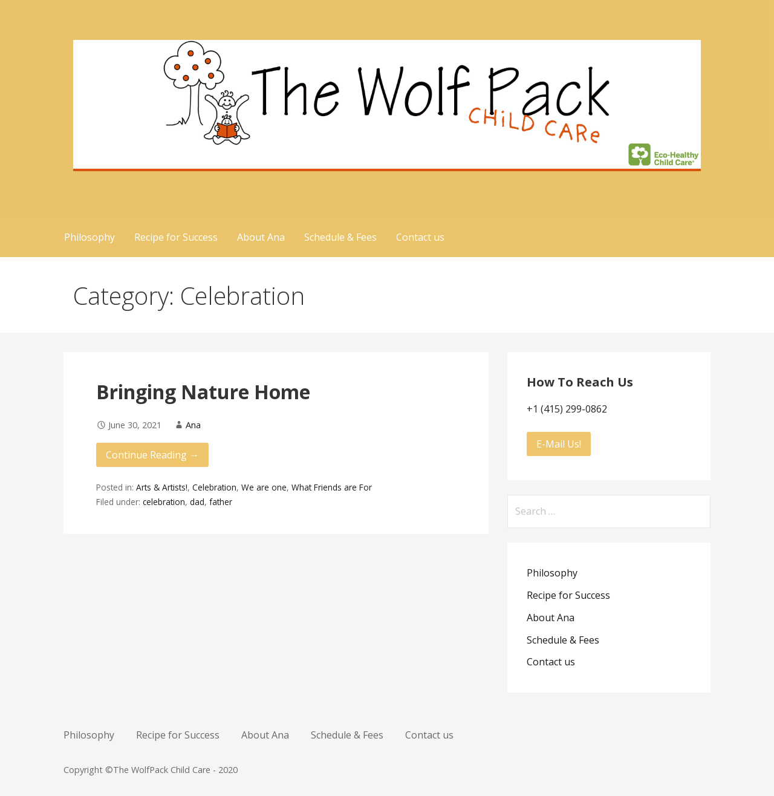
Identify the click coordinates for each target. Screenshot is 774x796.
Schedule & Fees (340, 237)
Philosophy (89, 237)
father (220, 501)
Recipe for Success (176, 237)
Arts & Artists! (161, 487)
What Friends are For (331, 487)
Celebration (214, 487)
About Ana (261, 237)
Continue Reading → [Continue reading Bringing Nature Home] (152, 455)
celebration (164, 501)
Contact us (420, 237)
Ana (193, 425)
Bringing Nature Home (203, 392)
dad (197, 501)
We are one (264, 487)
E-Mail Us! (558, 444)
